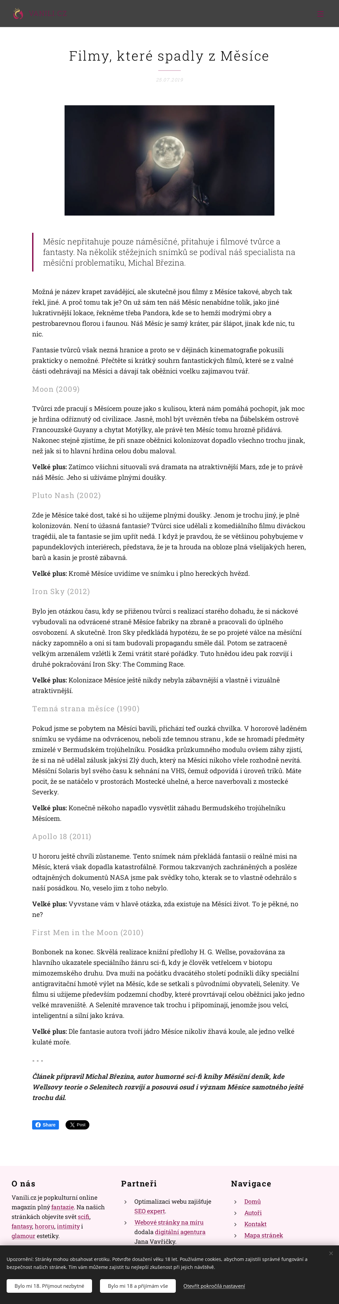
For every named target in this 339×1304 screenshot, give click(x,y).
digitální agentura (180, 1232)
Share (45, 1125)
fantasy (22, 1226)
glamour (23, 1235)
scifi (83, 1217)
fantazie (62, 1207)
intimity (68, 1226)
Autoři (253, 1213)
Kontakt (255, 1224)
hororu (44, 1226)
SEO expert (149, 1211)
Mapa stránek (263, 1235)
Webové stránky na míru (169, 1222)
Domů (252, 1201)
